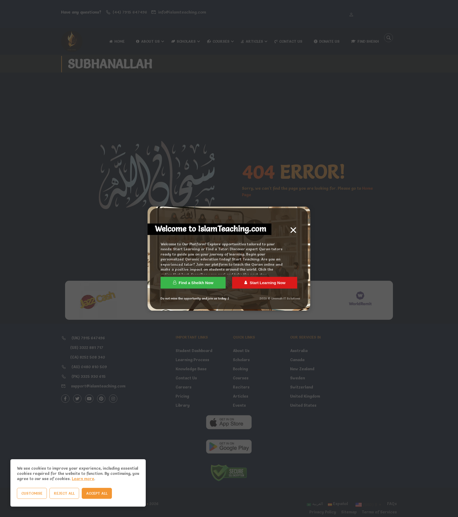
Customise (31, 493)
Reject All (64, 493)
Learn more (83, 478)
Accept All (96, 493)
